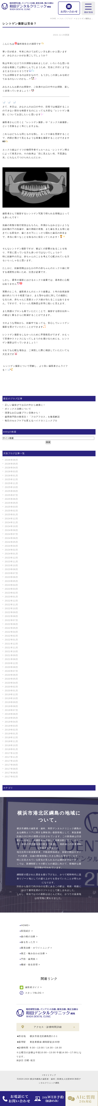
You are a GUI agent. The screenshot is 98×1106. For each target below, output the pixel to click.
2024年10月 (11, 526)
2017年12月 (11, 753)
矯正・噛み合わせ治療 (33, 953)
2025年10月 (11, 487)
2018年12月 (11, 737)
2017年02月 (11, 776)
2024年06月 (11, 538)
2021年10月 (11, 651)
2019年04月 (11, 722)
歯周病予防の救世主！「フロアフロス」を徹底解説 (32, 416)
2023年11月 (11, 561)
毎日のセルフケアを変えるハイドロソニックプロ (31, 420)
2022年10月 (11, 608)
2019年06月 (11, 714)
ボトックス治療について (18, 409)
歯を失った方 (28, 942)
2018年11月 (11, 741)
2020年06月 (11, 675)
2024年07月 (11, 534)
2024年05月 (11, 542)
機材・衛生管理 (29, 964)
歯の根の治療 (28, 936)
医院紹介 (26, 931)
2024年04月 (11, 546)
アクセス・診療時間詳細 (48, 1027)
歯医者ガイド (32, 987)
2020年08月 (11, 667)
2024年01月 (11, 553)
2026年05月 (11, 463)
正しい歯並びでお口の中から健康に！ (25, 405)
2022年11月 (11, 604)
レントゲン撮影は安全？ (19, 23)
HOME (24, 925)
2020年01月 (11, 690)
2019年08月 (11, 706)
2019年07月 (11, 710)
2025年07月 (11, 495)
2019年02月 (11, 729)
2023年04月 (11, 585)
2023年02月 (11, 593)
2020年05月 (11, 679)
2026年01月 (11, 475)
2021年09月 (11, 655)
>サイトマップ (49, 1075)
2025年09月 (11, 491)
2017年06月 (11, 772)
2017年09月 (11, 765)
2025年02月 (11, 510)
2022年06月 (11, 624)
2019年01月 (11, 733)
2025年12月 (11, 479)
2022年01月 (11, 639)
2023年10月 (11, 565)
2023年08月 (11, 569)
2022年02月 (11, 636)
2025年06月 (11, 499)
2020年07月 (11, 671)
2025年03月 (11, 506)
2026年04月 (11, 467)
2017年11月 (11, 757)
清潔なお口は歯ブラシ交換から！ (23, 412)
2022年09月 (11, 612)
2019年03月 (11, 726)
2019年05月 (11, 718)
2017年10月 (11, 761)
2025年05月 (11, 503)
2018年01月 (11, 749)
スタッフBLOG (33, 993)
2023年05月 (11, 581)
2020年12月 (11, 663)
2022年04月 (11, 632)
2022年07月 (11, 620)
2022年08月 (11, 616)
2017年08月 (11, 769)
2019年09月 (11, 702)
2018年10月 (11, 745)
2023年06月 (11, 577)
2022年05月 (11, 628)
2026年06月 (11, 460)
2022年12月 (11, 600)
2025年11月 (11, 483)
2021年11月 (11, 647)
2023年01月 (11, 596)
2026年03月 (11, 471)
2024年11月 (11, 522)
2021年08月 (11, 659)
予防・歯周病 (28, 959)
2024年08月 (11, 530)
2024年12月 (11, 518)
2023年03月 (11, 589)
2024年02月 (11, 549)
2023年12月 (11, 557)
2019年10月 (11, 698)
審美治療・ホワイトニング (35, 948)
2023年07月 (11, 573)
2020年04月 (11, 683)
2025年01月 (11, 514)
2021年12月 (11, 643)
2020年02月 (11, 686)
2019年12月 (11, 694)
